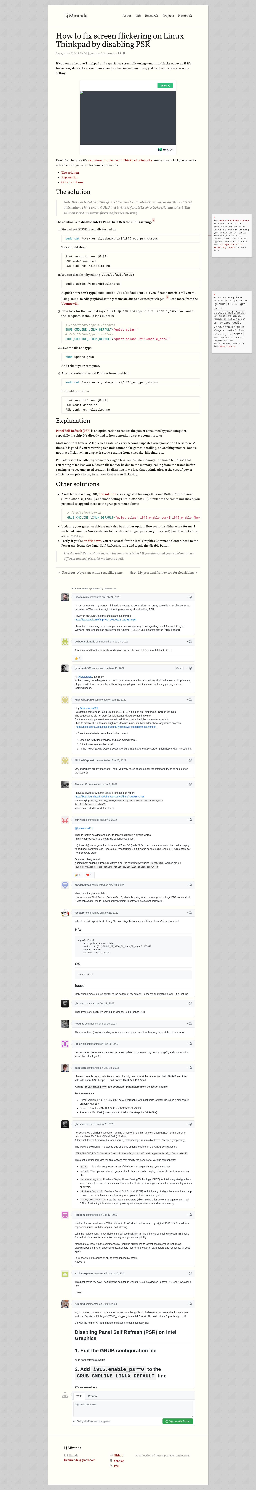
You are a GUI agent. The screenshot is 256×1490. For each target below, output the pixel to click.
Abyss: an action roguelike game (91, 573)
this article (227, 346)
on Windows (92, 541)
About (126, 16)
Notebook (185, 16)
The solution (70, 173)
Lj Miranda (75, 16)
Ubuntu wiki (69, 304)
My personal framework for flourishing (163, 573)
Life (138, 16)
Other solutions (72, 182)
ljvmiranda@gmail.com (79, 1460)
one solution (107, 494)
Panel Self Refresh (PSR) (73, 431)
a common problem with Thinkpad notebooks (120, 160)
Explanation (69, 177)
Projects (168, 16)
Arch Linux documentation (234, 220)
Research (151, 16)
